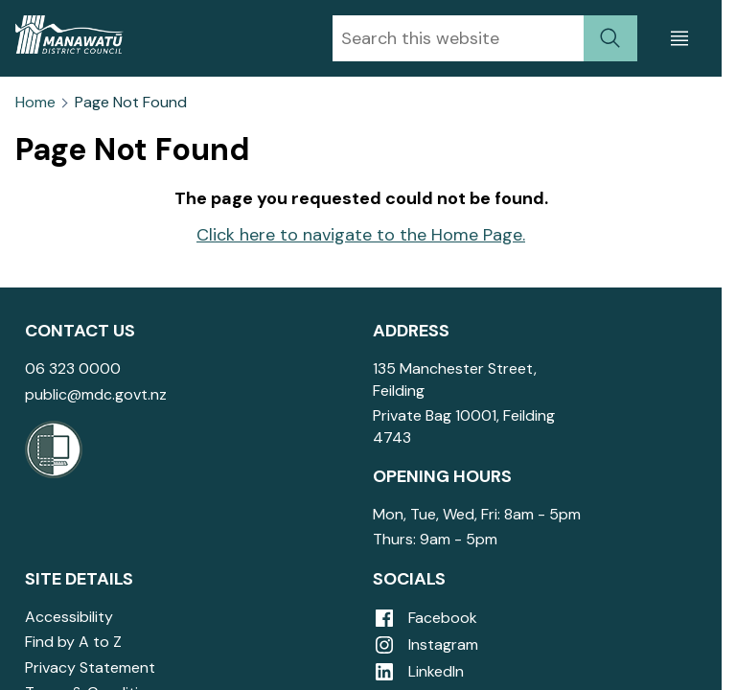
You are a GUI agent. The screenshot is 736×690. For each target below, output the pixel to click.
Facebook (425, 618)
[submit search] (610, 38)
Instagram (425, 644)
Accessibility (69, 617)
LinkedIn (418, 671)
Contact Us (80, 330)
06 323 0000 (73, 368)
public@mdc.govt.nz (96, 394)
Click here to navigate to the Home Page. (360, 234)
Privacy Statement (90, 667)
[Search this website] (458, 38)
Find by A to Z (73, 642)
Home (35, 102)
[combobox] (458, 38)
